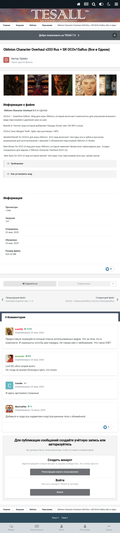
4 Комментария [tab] (15, 317)
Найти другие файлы (22, 62)
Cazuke (19, 383)
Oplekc (23, 58)
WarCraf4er (20, 406)
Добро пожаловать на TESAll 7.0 (57, 35)
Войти (60, 492)
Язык (55, 518)
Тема (64, 518)
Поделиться (29, 283)
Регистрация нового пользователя (60, 472)
